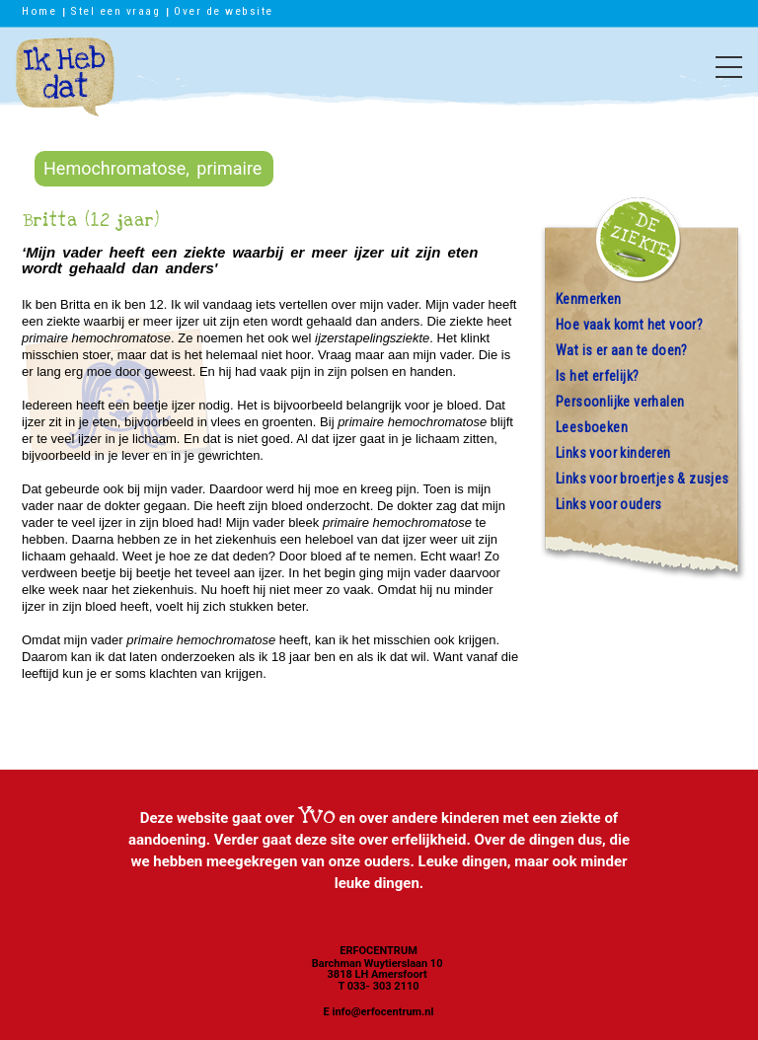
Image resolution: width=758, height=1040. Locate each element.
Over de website (223, 11)
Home (39, 11)
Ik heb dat (65, 86)
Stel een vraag (115, 11)
